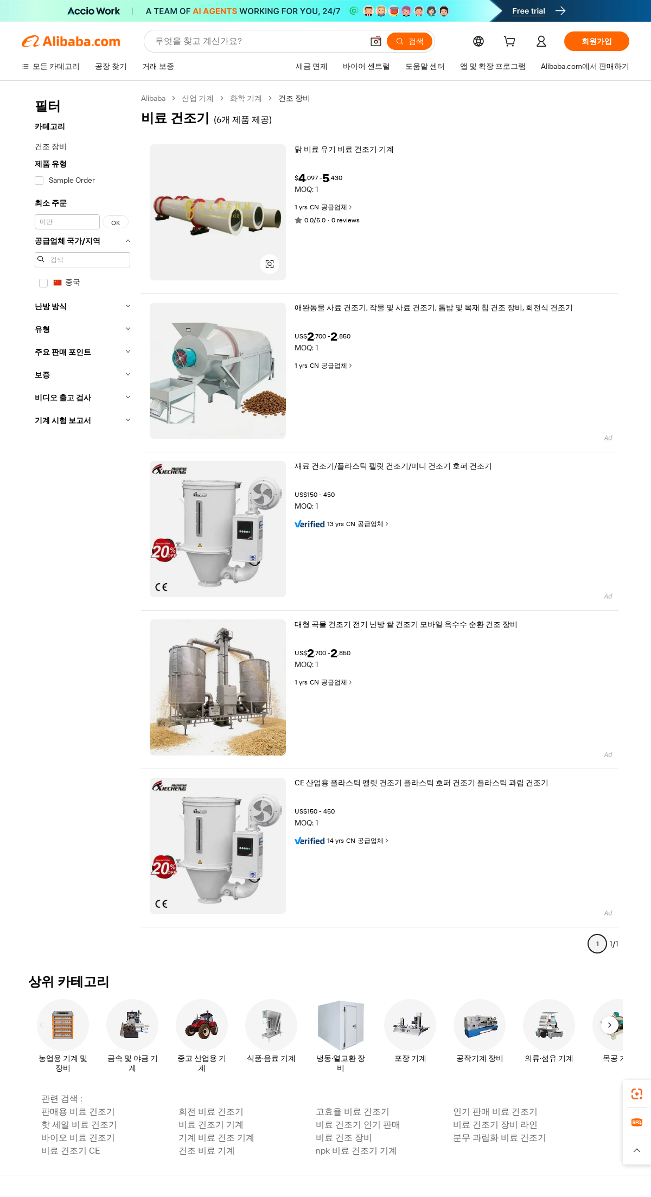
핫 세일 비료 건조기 (79, 1124)
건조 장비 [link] (294, 98)
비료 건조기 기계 (211, 1124)
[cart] (511, 43)
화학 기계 (246, 98)
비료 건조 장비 (344, 1137)
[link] (637, 1094)
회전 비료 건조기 (211, 1111)
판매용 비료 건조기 (78, 1111)
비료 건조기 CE (70, 1150)
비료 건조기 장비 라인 (495, 1124)
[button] (375, 41)
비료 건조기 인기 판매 (358, 1124)
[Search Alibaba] (258, 41)
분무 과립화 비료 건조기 (499, 1137)
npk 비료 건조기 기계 (356, 1150)
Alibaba (153, 98)
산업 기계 (198, 98)
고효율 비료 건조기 (353, 1111)
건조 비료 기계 (206, 1150)
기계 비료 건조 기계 (216, 1137)
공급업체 (337, 207)
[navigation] (82, 525)
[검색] (409, 41)
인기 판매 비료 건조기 (495, 1111)
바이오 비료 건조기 (78, 1137)
